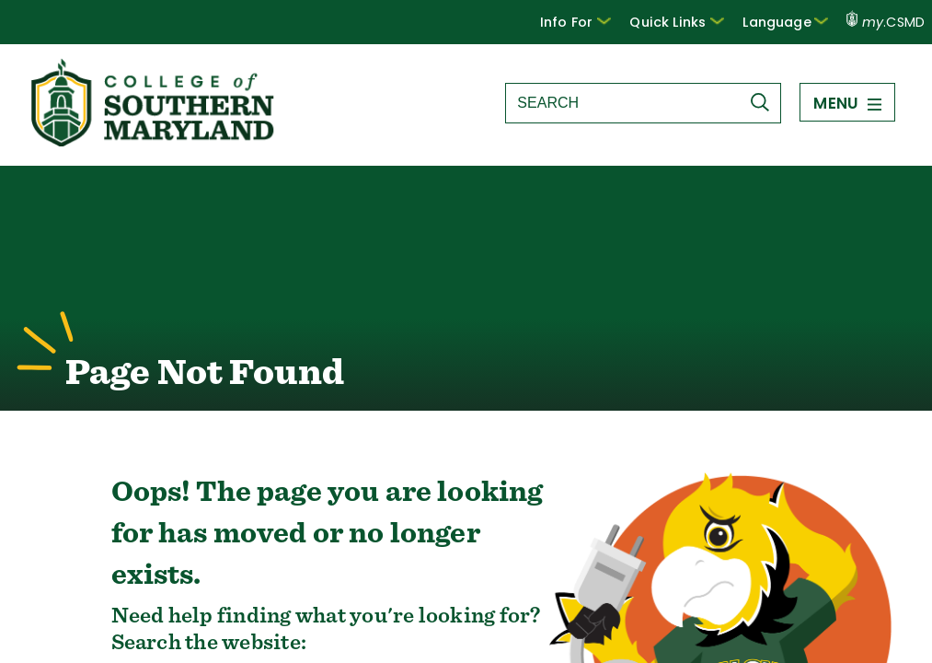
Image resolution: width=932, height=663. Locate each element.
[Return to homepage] (154, 141)
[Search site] (622, 103)
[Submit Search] (763, 102)
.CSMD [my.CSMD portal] (886, 22)
